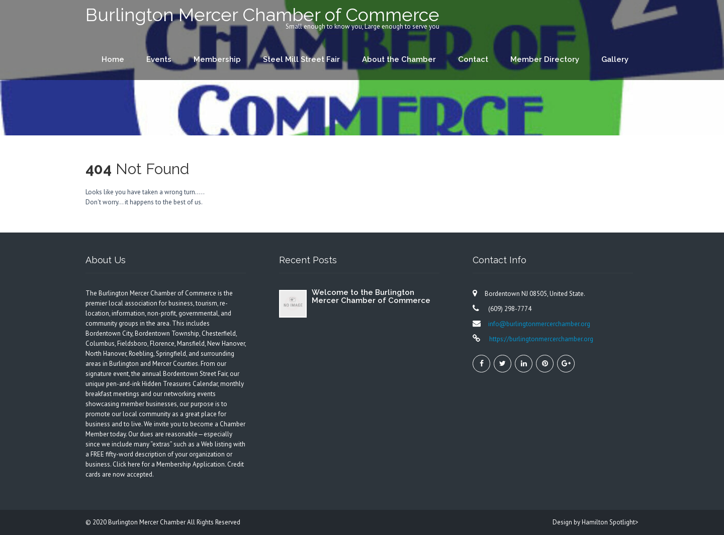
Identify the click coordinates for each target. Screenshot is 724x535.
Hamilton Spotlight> (610, 522)
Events (158, 59)
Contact (473, 59)
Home (113, 59)
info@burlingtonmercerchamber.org (539, 324)
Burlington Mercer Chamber (147, 522)
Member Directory (544, 59)
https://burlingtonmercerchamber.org (540, 339)
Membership (217, 59)
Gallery (614, 59)
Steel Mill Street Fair (301, 59)
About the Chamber (399, 59)
